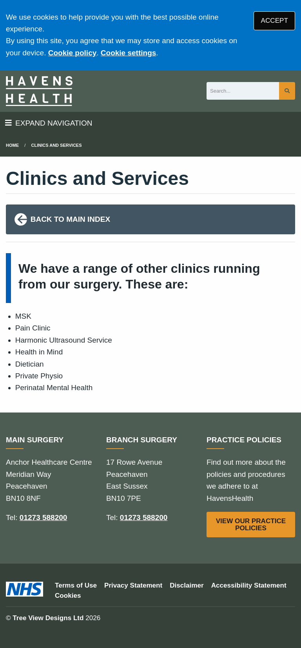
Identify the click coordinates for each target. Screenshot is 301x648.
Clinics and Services (56, 145)
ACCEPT (274, 20)
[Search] (243, 91)
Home (12, 145)
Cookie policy (72, 53)
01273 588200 (43, 517)
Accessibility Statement (248, 585)
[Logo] (39, 91)
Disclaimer (186, 585)
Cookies (68, 595)
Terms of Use (76, 585)
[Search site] (287, 91)
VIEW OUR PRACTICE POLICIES (251, 524)
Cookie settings (128, 53)
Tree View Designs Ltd (48, 618)
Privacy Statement (133, 585)
